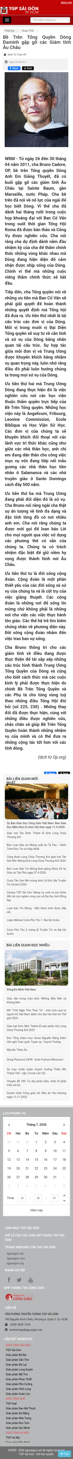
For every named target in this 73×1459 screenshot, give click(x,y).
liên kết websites (18, 1339)
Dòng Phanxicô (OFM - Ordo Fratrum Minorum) (35, 1059)
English (66, 2)
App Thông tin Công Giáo (24, 1288)
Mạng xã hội (15, 1270)
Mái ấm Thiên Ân (17, 1049)
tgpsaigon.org (15, 1263)
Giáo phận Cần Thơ (17, 1359)
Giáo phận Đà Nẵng (17, 1413)
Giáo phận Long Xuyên (19, 1369)
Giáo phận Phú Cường (19, 1384)
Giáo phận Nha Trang (18, 1418)
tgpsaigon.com (16, 1258)
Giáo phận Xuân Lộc (18, 1393)
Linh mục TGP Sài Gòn (22, 1228)
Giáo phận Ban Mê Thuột (21, 1408)
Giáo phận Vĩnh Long (18, 1389)
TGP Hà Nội (13, 1437)
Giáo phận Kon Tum (18, 1423)
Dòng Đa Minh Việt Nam (21, 989)
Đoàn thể (27, 30)
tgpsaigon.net (15, 1253)
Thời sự (9, 30)
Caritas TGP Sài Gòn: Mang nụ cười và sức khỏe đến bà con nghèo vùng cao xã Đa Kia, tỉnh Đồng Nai (36, 896)
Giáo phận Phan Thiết (19, 1379)
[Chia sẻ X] (28, 68)
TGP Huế (11, 1403)
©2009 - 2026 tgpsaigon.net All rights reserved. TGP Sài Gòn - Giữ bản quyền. (36, 1452)
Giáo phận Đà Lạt (16, 1364)
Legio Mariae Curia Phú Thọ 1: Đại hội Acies (33, 920)
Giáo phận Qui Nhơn (18, 1427)
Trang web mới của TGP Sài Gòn (30, 1247)
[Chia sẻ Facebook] (14, 68)
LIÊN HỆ (10, 1308)
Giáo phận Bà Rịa (16, 1354)
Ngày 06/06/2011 (18, 62)
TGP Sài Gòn (13, 1350)
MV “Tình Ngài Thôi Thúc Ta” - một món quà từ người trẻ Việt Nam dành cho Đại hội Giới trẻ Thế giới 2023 (36, 1014)
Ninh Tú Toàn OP (17, 54)
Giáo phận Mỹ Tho (17, 1374)
